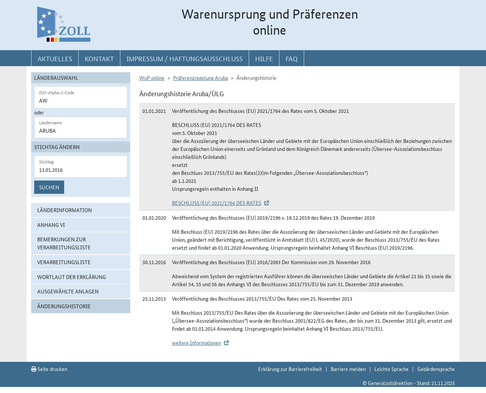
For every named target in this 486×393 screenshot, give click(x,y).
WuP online (151, 77)
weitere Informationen (196, 342)
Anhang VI (51, 224)
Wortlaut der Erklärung (71, 276)
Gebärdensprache (436, 368)
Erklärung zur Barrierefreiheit (290, 368)
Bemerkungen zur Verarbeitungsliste (64, 243)
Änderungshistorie (64, 306)
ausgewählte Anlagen (68, 291)
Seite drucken (49, 368)
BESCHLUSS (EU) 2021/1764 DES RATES (216, 202)
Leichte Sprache (391, 368)
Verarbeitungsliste (64, 262)
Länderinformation (64, 210)
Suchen (49, 187)
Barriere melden (348, 368)
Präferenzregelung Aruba (200, 77)
